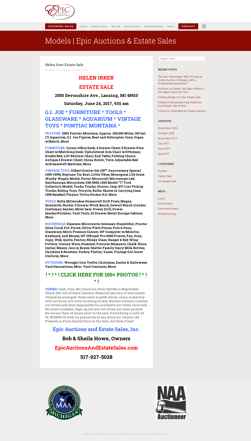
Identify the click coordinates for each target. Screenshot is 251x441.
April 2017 (163, 153)
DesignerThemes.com (158, 434)
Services (115, 26)
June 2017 (164, 148)
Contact (188, 26)
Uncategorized (167, 181)
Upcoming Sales (60, 26)
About (170, 26)
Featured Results (153, 26)
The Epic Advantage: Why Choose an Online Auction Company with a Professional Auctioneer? (180, 80)
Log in (162, 198)
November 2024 (168, 128)
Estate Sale (165, 176)
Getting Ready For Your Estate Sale (179, 97)
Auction (162, 171)
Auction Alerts (99, 26)
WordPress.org (167, 213)
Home (83, 26)
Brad (84, 70)
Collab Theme (137, 434)
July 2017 (163, 143)
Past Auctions (132, 26)
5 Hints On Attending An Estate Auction (182, 111)
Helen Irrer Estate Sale (70, 64)
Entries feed (165, 203)
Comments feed (168, 208)
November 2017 (167, 138)
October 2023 (166, 133)
